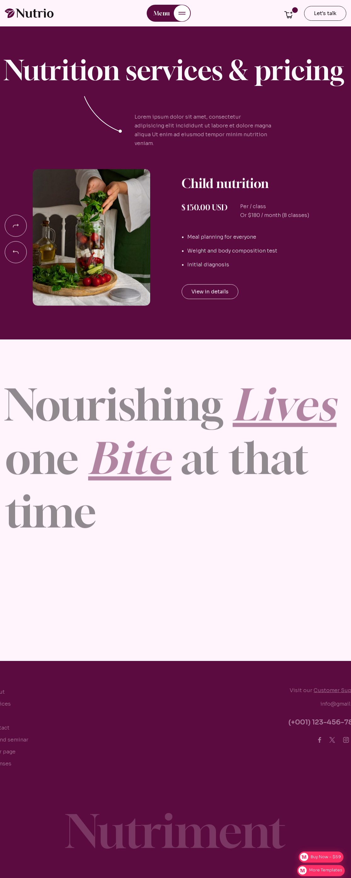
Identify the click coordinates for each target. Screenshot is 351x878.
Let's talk (325, 13)
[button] (169, 13)
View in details (210, 293)
